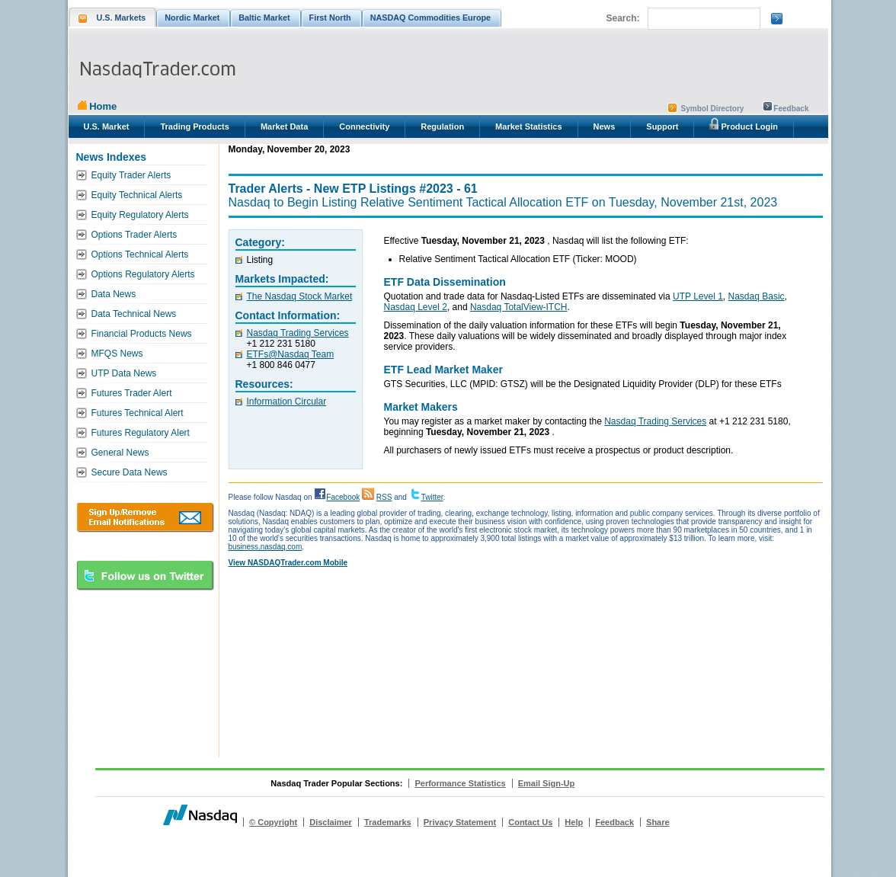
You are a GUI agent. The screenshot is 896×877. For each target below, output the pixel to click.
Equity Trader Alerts (131, 175)
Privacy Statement (460, 822)
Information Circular (287, 401)
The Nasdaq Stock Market (300, 296)
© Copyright (273, 822)
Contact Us (530, 822)
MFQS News (117, 353)
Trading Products (194, 126)
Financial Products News (141, 333)
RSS (384, 497)
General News (120, 452)
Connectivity (364, 126)
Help (574, 822)
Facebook (343, 497)
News (605, 126)
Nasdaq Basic (756, 296)
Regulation (442, 126)
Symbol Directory (712, 108)
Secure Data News (129, 472)
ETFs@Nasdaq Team (290, 354)
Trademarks (387, 822)
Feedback (790, 108)
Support (662, 126)
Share (658, 822)
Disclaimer (330, 822)
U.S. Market (107, 126)
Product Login (743, 124)
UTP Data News (124, 373)
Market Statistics (528, 126)
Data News (113, 294)
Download (145, 517)
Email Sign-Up (546, 783)
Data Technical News (134, 314)
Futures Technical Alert (137, 413)
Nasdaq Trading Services (298, 333)
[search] (702, 19)
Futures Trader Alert (131, 393)
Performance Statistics (459, 783)
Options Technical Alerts (140, 254)
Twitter (432, 497)
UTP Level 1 (698, 296)
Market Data (284, 126)
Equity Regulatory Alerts (140, 215)
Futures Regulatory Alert (140, 432)
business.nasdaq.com (265, 547)
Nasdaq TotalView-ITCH (519, 307)
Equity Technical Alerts (137, 195)
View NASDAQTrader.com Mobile (288, 563)
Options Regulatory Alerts (143, 274)
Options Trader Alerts (134, 234)
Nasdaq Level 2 (415, 307)
